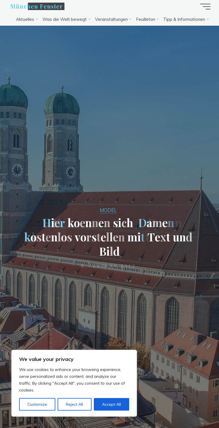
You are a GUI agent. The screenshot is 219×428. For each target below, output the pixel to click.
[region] (74, 383)
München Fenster (36, 6)
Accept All (111, 404)
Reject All (74, 404)
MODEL (108, 210)
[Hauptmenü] (205, 6)
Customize (37, 404)
